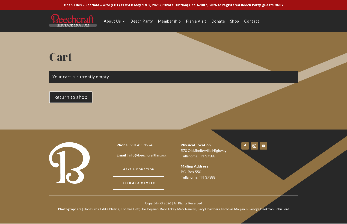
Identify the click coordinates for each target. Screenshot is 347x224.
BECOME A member (138, 182)
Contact (251, 21)
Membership (169, 21)
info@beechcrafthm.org (147, 155)
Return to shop (70, 97)
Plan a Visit (196, 21)
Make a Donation (138, 169)
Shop (234, 21)
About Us (112, 21)
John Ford (282, 209)
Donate (218, 21)
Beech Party (141, 21)
